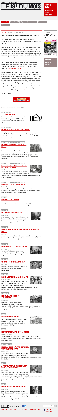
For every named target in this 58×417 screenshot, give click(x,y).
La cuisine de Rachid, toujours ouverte (15, 130)
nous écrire (24, 90)
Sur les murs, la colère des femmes (14, 247)
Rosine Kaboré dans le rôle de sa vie (14, 277)
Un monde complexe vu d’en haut (13, 262)
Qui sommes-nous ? (31, 22)
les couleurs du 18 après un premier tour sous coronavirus (15, 348)
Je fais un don (48, 14)
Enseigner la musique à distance (13, 184)
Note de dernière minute (10, 317)
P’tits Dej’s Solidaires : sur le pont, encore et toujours (14, 166)
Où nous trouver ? (42, 22)
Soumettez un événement (20, 409)
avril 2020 (4, 32)
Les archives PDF (14, 22)
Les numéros (5, 22)
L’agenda (23, 22)
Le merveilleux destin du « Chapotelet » (10, 297)
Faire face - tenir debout (10, 200)
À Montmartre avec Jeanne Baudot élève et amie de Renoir (14, 367)
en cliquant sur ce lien (15, 68)
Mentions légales (6, 409)
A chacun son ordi (8, 115)
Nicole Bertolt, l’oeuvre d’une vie (13, 387)
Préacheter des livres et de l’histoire (15, 332)
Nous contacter (6, 25)
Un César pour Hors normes (11, 213)
